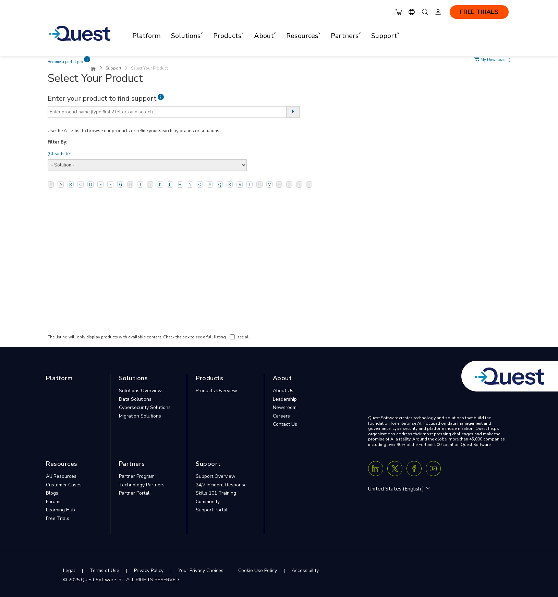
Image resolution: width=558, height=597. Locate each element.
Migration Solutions (140, 416)
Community (208, 501)
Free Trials (57, 518)
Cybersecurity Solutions (145, 407)
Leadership (285, 399)
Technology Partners (142, 485)
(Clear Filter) (60, 154)
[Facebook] (414, 468)
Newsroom (284, 407)
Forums (54, 501)
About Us (283, 390)
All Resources (61, 476)
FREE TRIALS (479, 12)
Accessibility (305, 570)
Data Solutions (135, 399)
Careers (281, 416)
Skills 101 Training (216, 493)
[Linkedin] (375, 468)
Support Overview (215, 476)
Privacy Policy (148, 570)
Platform (146, 35)
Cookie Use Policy (257, 570)
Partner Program (137, 476)
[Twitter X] (394, 468)
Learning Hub (60, 510)
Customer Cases (64, 485)
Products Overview (216, 390)
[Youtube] (433, 468)
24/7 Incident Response (221, 485)
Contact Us (285, 424)
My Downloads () (495, 59)
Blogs (52, 493)
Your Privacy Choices (200, 570)
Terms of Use (104, 570)
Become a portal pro (65, 61)
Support (113, 68)
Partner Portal (134, 493)
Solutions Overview (140, 390)
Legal (69, 570)
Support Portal (212, 510)
